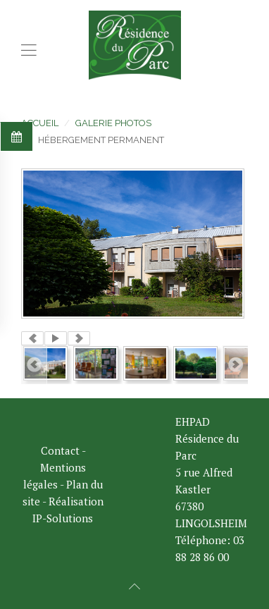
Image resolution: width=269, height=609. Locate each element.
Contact (60, 450)
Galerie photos (113, 123)
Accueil (39, 123)
